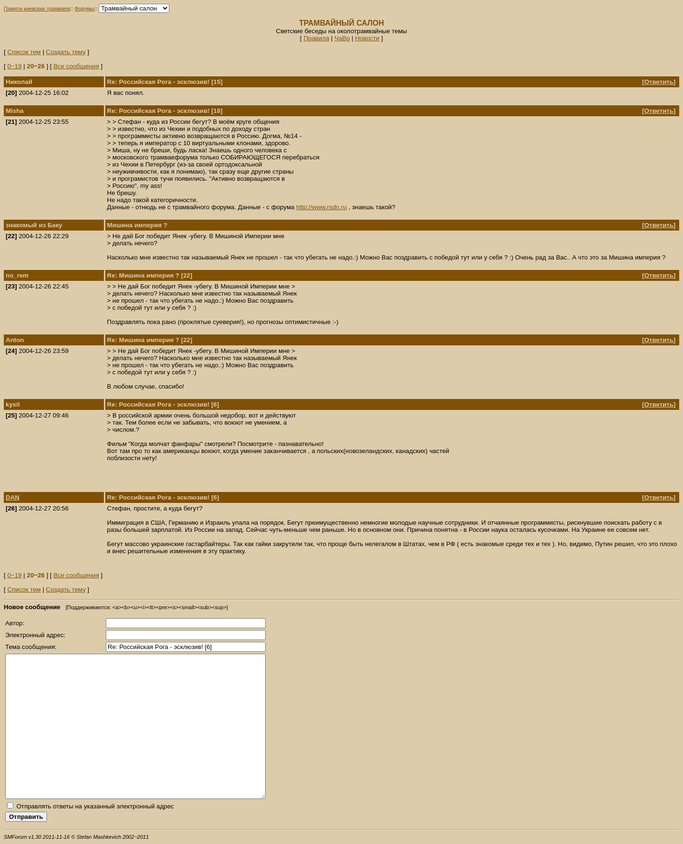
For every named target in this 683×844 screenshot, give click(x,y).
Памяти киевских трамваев (37, 8)
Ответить (659, 81)
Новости (367, 38)
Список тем (24, 52)
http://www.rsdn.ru (321, 207)
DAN (12, 497)
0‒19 (14, 66)
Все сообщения (76, 66)
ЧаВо (342, 38)
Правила (316, 38)
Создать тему (66, 52)
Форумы (84, 8)
